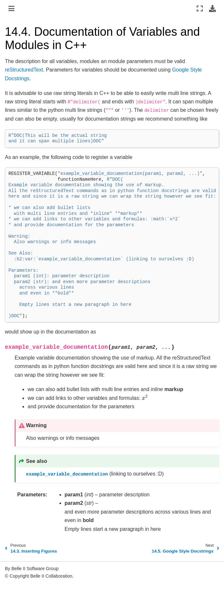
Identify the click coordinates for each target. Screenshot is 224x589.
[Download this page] (212, 8)
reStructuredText (24, 69)
